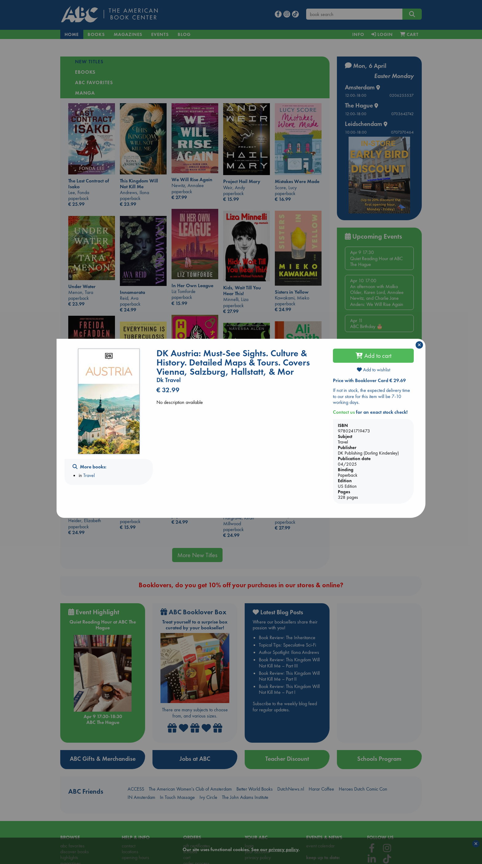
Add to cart (373, 356)
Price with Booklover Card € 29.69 (369, 380)
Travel (89, 475)
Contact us (344, 412)
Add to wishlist (373, 370)
